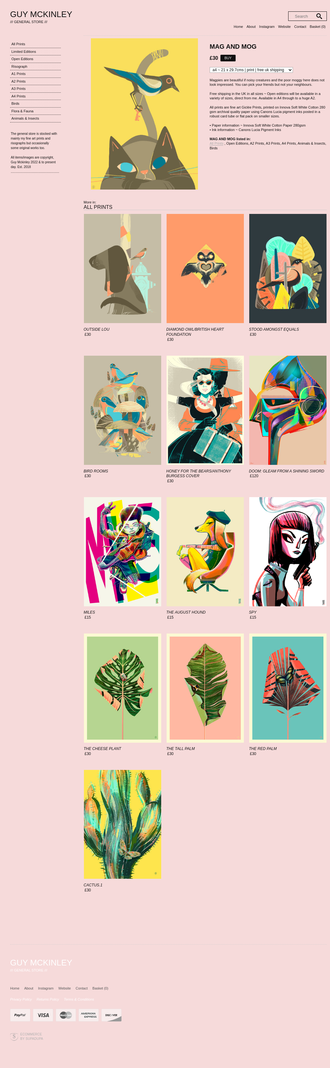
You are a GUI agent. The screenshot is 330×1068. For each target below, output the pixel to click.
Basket (318, 26)
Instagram (267, 26)
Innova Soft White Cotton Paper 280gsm (274, 125)
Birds (15, 103)
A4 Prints (18, 96)
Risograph (19, 66)
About (251, 26)
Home (238, 26)
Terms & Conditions (79, 999)
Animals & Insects (25, 118)
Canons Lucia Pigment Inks (260, 130)
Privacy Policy (21, 999)
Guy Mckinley (41, 14)
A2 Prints (18, 81)
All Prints (18, 44)
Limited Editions (23, 51)
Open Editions (22, 59)
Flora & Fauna (22, 111)
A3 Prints (18, 89)
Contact (300, 26)
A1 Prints (18, 74)
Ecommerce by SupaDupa (31, 1036)
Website (284, 26)
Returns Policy (48, 999)
